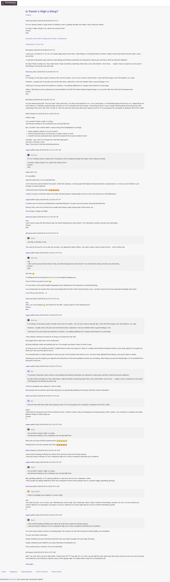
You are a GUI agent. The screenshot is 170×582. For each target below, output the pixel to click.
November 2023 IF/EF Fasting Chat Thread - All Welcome (46, 38)
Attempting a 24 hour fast (35, 44)
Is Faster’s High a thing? (42, 11)
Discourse (12, 579)
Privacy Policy (56, 572)
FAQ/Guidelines (26, 572)
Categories (13, 572)
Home (4, 572)
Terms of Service (42, 572)
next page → (30, 564)
